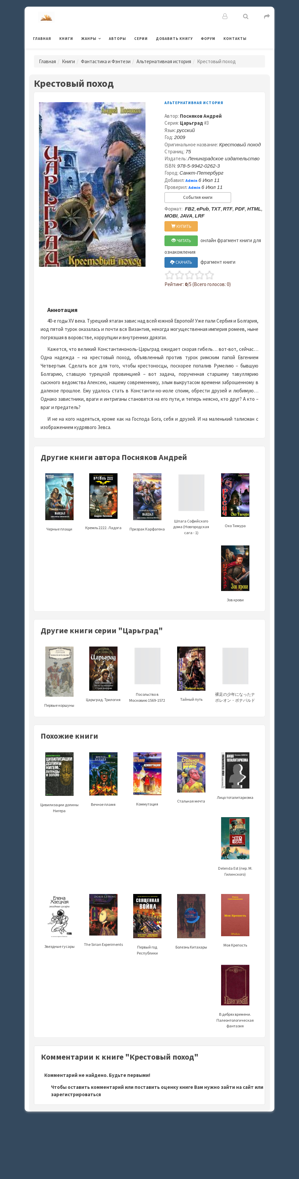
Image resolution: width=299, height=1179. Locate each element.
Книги (66, 38)
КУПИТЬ (181, 226)
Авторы (117, 38)
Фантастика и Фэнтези (106, 61)
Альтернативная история (164, 61)
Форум (208, 38)
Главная (42, 38)
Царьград (191, 123)
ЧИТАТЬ (181, 240)
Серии (141, 38)
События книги (197, 197)
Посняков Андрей (201, 116)
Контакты (235, 38)
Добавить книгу (174, 38)
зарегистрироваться (76, 1094)
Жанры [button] (89, 38)
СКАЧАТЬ (181, 262)
